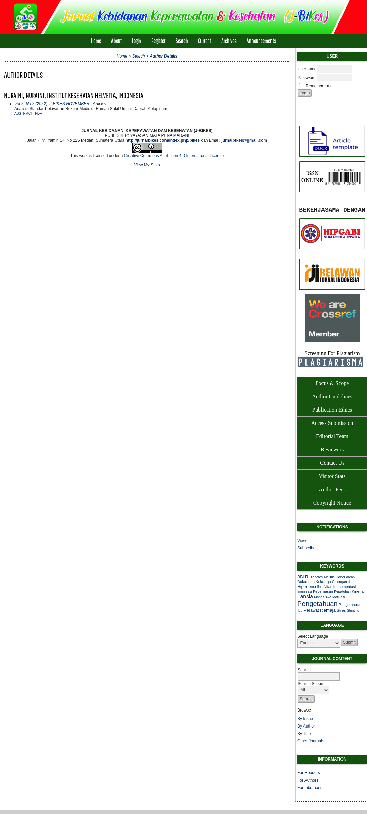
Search (182, 40)
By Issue (305, 718)
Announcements (261, 40)
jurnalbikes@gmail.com (244, 140)
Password (307, 77)
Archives (229, 40)
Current (204, 40)
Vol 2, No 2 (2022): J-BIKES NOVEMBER (51, 103)
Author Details (163, 56)
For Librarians (309, 787)
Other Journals (310, 741)
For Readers (308, 772)
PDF (38, 113)
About (116, 40)
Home (96, 40)
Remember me (318, 86)
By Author (306, 726)
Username (307, 69)
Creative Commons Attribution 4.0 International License (174, 155)
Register (158, 40)
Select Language (312, 636)
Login (136, 40)
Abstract (23, 113)
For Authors (307, 780)
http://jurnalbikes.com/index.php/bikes (162, 140)
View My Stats (147, 165)
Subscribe (306, 548)
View (301, 540)
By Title (304, 733)
